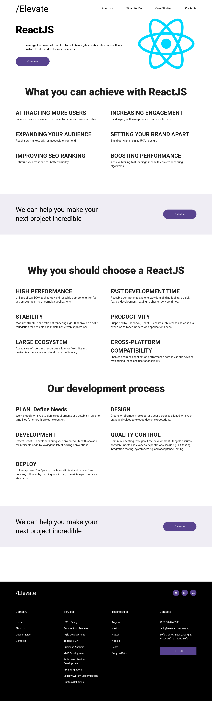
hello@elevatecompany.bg (174, 628)
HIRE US (178, 650)
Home (19, 622)
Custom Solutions (74, 682)
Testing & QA (71, 640)
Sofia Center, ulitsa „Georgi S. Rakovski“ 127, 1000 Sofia (176, 636)
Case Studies (163, 8)
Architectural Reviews (76, 628)
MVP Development (74, 653)
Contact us (32, 61)
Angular (116, 622)
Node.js (116, 640)
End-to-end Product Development (75, 661)
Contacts (190, 8)
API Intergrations (73, 669)
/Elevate (32, 9)
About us (107, 8)
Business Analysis (74, 647)
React (115, 647)
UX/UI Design (71, 622)
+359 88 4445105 (169, 622)
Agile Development (74, 634)
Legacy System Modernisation (81, 675)
